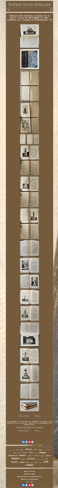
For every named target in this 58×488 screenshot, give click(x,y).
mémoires (36, 453)
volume (24, 453)
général (40, 462)
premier (40, 450)
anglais (14, 461)
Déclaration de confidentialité (29, 476)
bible (28, 462)
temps (42, 455)
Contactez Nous (29, 474)
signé (14, 453)
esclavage (36, 455)
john (44, 450)
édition (28, 449)
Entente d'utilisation (29, 479)
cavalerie (30, 455)
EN (27, 482)
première (42, 459)
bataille (31, 462)
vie (46, 459)
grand (38, 459)
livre (31, 452)
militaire (22, 462)
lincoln (17, 450)
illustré (21, 450)
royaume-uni (12, 455)
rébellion (23, 459)
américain (31, 458)
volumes (22, 455)
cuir (19, 453)
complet (29, 465)
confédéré (48, 455)
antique (42, 452)
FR (31, 482)
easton (10, 450)
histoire (16, 458)
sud (14, 450)
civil (46, 461)
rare (35, 449)
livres (36, 462)
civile (48, 450)
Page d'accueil (29, 471)
